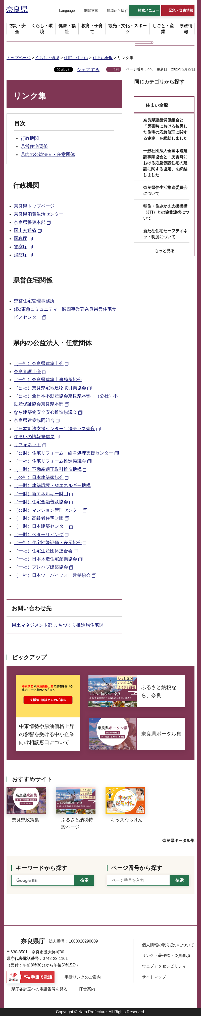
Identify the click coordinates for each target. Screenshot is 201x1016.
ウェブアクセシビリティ (164, 966)
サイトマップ (154, 977)
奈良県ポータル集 (178, 840)
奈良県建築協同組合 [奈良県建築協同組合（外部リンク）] (34, 420)
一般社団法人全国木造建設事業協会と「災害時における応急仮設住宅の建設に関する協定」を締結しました (165, 163)
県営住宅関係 (34, 146)
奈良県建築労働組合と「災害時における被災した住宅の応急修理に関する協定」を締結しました (165, 129)
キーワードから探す (41, 868)
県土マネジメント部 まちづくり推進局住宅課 (60, 625)
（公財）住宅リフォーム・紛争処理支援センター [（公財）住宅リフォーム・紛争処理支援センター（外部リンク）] (63, 453)
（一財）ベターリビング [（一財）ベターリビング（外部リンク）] (39, 534)
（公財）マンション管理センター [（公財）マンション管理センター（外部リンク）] (48, 510)
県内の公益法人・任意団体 (48, 154)
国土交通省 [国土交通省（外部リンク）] (25, 230)
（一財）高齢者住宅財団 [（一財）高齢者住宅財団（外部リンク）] (39, 518)
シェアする (88, 69)
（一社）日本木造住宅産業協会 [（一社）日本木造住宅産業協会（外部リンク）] (45, 558)
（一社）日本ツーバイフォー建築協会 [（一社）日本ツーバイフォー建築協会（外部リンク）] (52, 575)
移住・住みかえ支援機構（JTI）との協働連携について (166, 212)
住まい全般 (103, 58)
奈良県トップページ (34, 206)
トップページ (19, 58)
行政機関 (30, 138)
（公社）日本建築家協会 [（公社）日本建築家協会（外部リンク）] (39, 477)
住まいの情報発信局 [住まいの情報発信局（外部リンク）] (34, 436)
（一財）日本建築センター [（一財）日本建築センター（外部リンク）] (41, 526)
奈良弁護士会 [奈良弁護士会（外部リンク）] (27, 371)
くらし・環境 (47, 58)
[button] (64, 11)
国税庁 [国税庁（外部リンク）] (20, 238)
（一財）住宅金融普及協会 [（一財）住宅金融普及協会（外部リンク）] (41, 501)
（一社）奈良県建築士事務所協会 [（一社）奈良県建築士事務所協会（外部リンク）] (48, 379)
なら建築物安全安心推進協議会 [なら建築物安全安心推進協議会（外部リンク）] (45, 412)
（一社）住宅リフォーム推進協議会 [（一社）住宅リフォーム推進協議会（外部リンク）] (50, 461)
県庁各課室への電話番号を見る (39, 989)
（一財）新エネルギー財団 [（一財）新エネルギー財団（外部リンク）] (41, 493)
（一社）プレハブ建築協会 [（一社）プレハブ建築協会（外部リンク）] (41, 567)
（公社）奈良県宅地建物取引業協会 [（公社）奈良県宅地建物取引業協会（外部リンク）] (50, 387)
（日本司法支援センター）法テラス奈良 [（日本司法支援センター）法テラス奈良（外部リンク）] (54, 428)
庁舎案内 (87, 989)
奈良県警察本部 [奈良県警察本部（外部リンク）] (29, 222)
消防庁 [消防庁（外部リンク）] (20, 254)
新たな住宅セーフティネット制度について (165, 234)
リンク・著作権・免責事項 (166, 955)
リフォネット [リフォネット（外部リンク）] (27, 444)
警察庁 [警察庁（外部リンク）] (20, 246)
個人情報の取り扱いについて (168, 945)
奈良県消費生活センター (39, 214)
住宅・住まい (76, 58)
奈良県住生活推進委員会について (165, 190)
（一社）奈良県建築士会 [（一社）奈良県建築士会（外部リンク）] (39, 363)
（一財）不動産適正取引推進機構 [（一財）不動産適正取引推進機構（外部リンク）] (48, 469)
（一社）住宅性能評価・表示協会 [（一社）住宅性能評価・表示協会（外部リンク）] (48, 542)
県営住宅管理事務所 (34, 300)
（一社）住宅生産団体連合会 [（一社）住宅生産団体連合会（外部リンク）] (43, 550)
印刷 (116, 69)
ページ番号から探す (136, 868)
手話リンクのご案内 (83, 977)
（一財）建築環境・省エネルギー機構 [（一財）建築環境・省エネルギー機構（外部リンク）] (52, 485)
